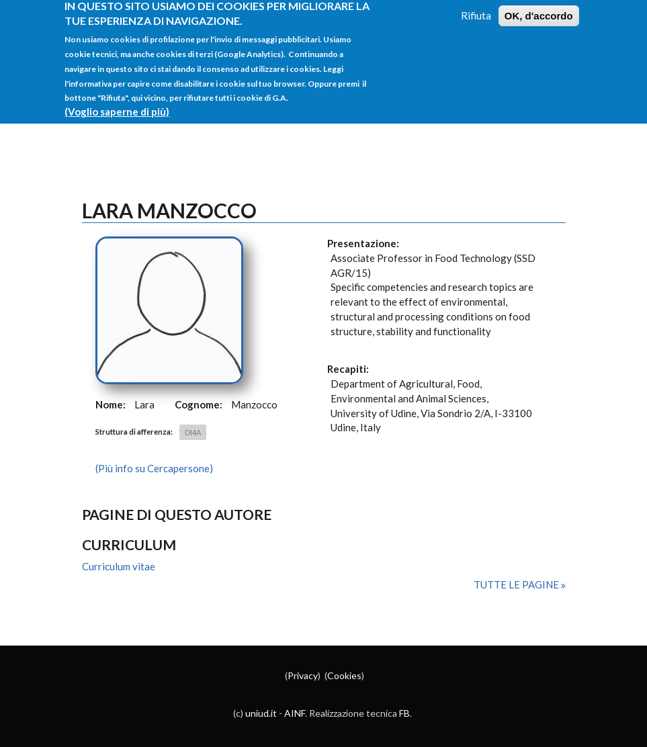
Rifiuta (476, 7)
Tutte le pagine (517, 584)
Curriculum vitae (118, 566)
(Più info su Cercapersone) (154, 468)
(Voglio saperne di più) (116, 103)
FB (404, 713)
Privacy (303, 675)
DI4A (193, 432)
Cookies (344, 675)
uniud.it (261, 713)
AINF (294, 713)
